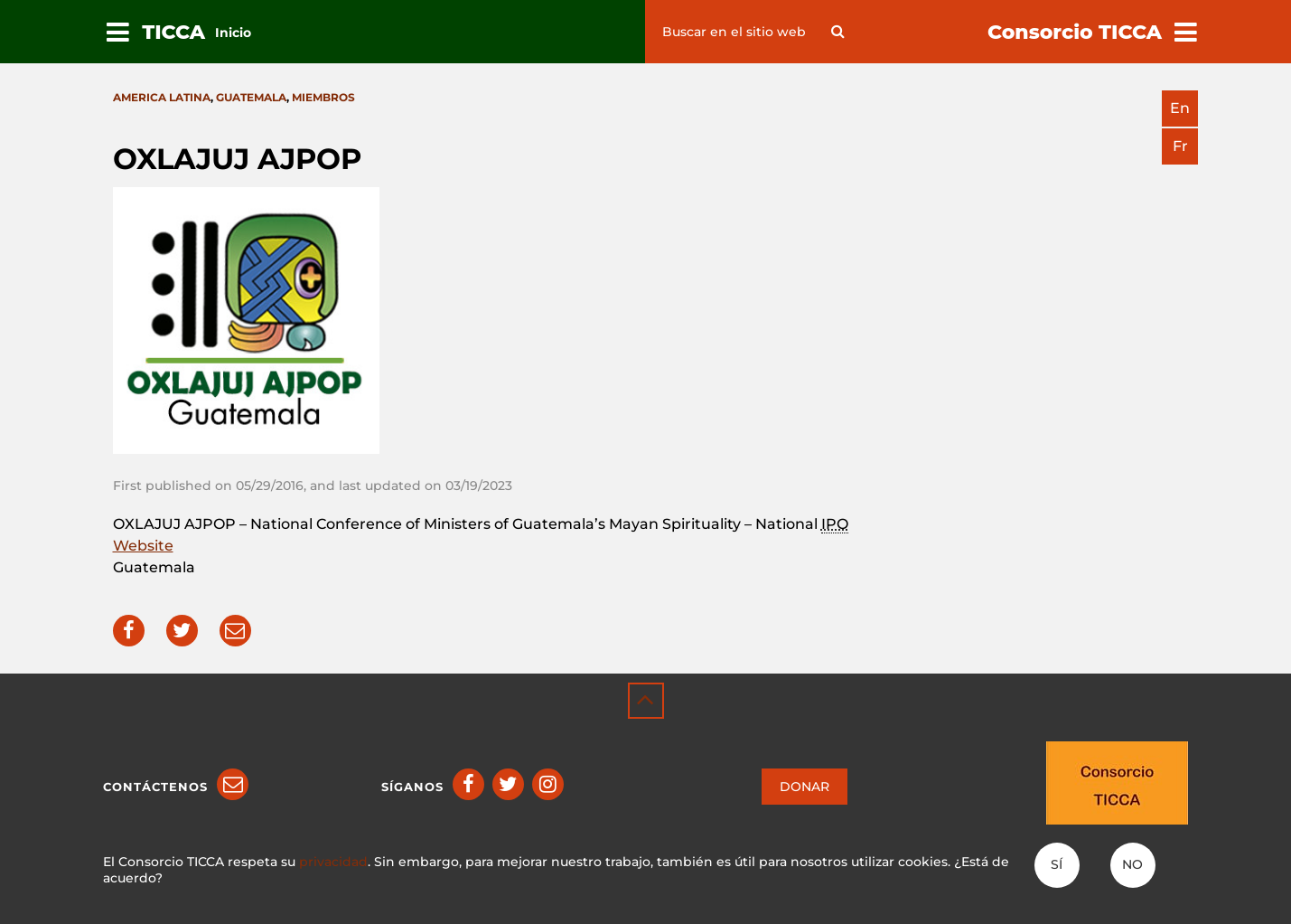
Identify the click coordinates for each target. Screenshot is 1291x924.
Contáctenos (155, 786)
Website (143, 545)
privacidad (333, 861)
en (1180, 108)
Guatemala (251, 97)
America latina (161, 97)
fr (1180, 146)
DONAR (804, 786)
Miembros (323, 97)
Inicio (233, 32)
